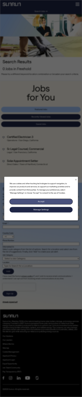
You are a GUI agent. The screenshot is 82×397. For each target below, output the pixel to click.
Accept (41, 201)
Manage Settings (41, 209)
